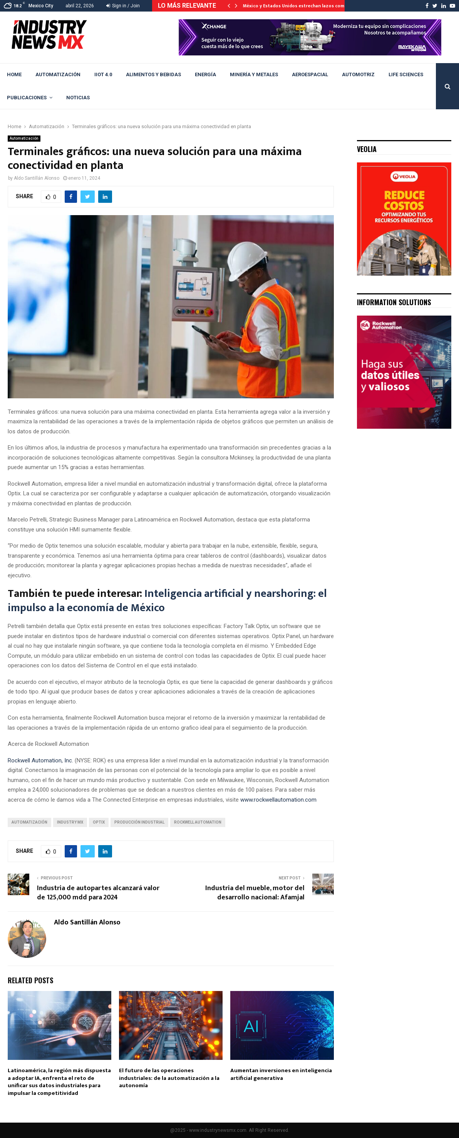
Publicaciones (27, 97)
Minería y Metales (254, 74)
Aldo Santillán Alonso (36, 178)
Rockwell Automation (197, 822)
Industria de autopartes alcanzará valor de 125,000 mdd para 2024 (98, 892)
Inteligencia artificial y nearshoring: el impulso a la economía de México (167, 601)
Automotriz (358, 74)
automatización (29, 822)
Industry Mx (70, 822)
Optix (99, 822)
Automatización (57, 74)
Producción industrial (139, 822)
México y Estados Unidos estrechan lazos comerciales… (304, 6)
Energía (205, 74)
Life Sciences (406, 74)
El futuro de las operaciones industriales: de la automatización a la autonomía (169, 1078)
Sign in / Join (123, 5)
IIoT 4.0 (103, 74)
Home (14, 74)
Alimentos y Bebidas (153, 74)
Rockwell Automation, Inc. (40, 760)
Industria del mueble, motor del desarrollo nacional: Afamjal (255, 892)
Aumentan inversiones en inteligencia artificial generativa (281, 1074)
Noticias (78, 97)
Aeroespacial (310, 74)
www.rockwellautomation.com (278, 799)
